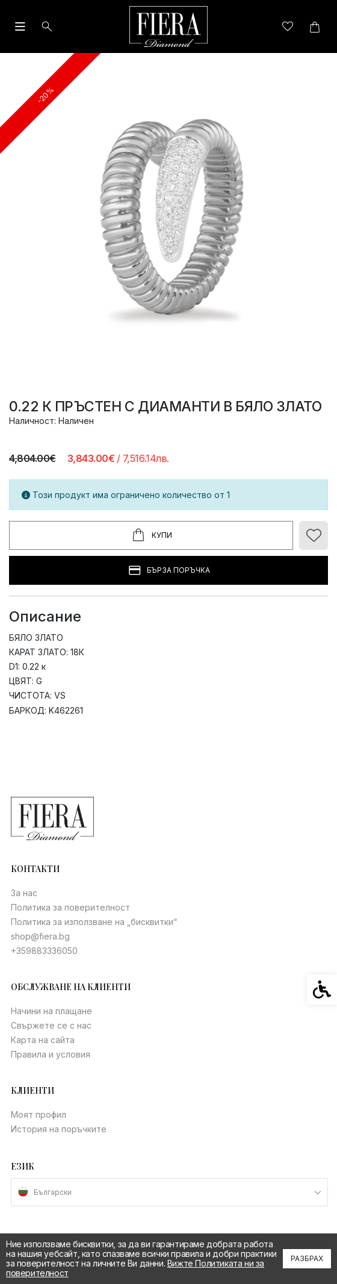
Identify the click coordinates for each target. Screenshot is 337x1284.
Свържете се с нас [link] (51, 1025)
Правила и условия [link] (50, 1054)
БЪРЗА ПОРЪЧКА (168, 570)
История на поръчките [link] (59, 1129)
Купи (151, 535)
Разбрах (307, 1258)
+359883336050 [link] (44, 951)
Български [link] (53, 1192)
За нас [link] (24, 893)
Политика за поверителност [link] (70, 907)
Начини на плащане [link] (51, 1011)
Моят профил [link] (38, 1114)
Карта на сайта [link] (43, 1040)
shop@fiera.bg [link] (40, 936)
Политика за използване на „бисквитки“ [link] (94, 922)
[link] (168, 26)
